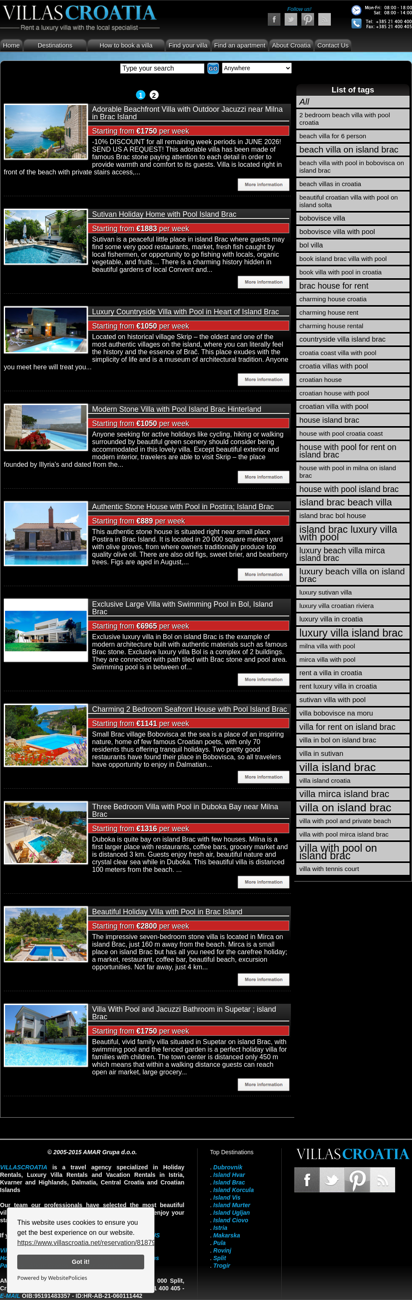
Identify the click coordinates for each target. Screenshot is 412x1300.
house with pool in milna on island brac (347, 471)
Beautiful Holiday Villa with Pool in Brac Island (167, 912)
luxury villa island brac (351, 633)
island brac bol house (332, 516)
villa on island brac (345, 807)
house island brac (329, 420)
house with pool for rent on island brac (347, 450)
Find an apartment (240, 45)
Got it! (81, 1261)
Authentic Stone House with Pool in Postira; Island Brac (183, 507)
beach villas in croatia (330, 183)
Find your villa (188, 45)
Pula (219, 1242)
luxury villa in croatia (331, 619)
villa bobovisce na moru (336, 713)
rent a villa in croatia (330, 673)
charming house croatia (333, 299)
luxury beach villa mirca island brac (342, 554)
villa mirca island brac (344, 794)
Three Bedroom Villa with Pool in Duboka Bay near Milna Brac (185, 810)
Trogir (221, 1265)
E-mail (10, 1295)
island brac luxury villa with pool (348, 533)
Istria (220, 1227)
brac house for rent (333, 285)
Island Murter (231, 1205)
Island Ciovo (230, 1220)
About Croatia (291, 45)
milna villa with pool (327, 646)
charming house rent (328, 312)
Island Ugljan (231, 1212)
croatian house (320, 379)
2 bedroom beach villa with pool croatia (344, 118)
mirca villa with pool (327, 659)
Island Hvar (229, 1174)
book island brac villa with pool (343, 258)
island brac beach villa (345, 502)
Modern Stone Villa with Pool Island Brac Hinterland (176, 409)
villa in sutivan (321, 754)
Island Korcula (233, 1190)
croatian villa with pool (333, 407)
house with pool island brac (349, 489)
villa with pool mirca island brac (343, 834)
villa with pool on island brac (338, 851)
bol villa (311, 245)
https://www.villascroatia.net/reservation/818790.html (95, 1242)
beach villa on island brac (349, 149)
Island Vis (226, 1197)
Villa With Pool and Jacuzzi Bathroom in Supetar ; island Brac (184, 1013)
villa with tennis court (329, 868)
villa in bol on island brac (337, 740)
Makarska (226, 1235)
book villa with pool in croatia (340, 272)
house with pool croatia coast (341, 433)
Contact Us (333, 45)
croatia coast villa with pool (337, 352)
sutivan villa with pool (332, 700)
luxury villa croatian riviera (336, 605)
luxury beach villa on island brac (352, 575)
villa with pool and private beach (345, 820)
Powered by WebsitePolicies (52, 1278)
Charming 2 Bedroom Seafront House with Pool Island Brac (189, 709)
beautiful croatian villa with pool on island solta (348, 201)
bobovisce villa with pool (337, 232)
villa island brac (337, 767)
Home (11, 45)
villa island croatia (324, 780)
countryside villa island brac (342, 339)
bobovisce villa (322, 218)
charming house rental (331, 325)
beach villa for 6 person (332, 135)
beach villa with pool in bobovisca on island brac (351, 166)
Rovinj (222, 1250)
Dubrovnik (227, 1167)
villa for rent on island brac (347, 727)
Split (219, 1258)
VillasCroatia (24, 1167)
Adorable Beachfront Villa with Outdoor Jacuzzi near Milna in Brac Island (187, 113)
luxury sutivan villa (325, 592)
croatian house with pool (334, 393)
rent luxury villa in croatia (338, 686)
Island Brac (229, 1182)
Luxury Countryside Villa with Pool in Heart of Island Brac (185, 312)
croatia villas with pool (333, 366)
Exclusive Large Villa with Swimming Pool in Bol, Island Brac (182, 608)
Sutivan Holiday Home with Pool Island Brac (164, 214)
